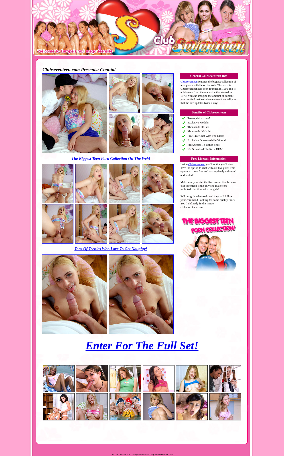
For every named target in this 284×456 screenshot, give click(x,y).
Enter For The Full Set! (141, 345)
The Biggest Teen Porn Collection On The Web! (110, 158)
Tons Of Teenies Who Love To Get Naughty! (110, 249)
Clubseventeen (189, 81)
